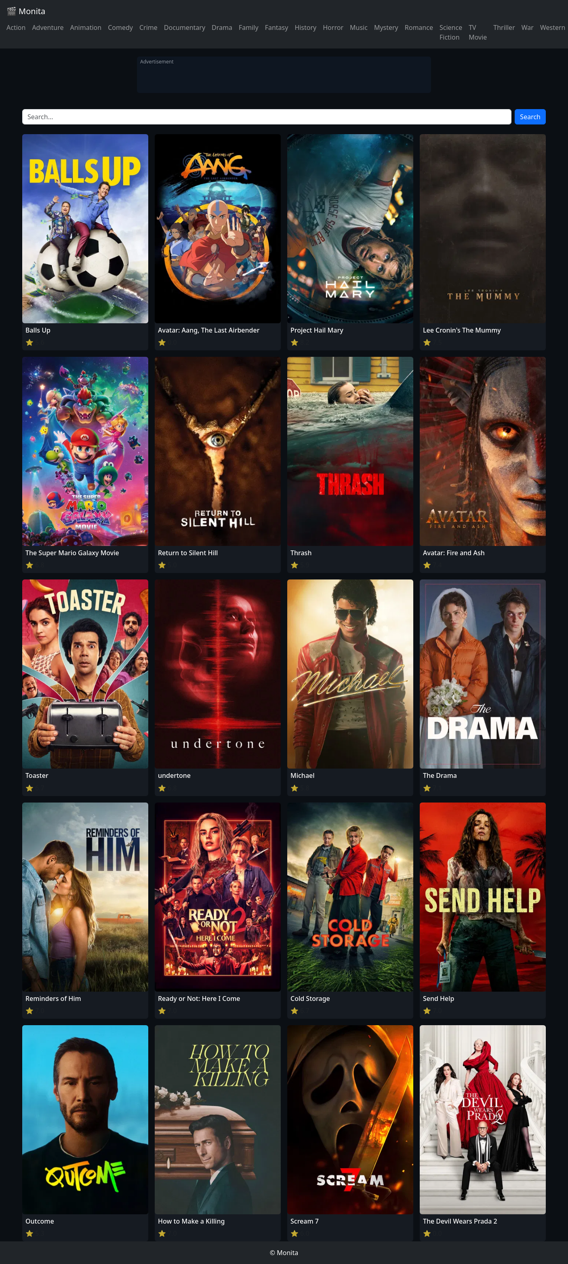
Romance (419, 27)
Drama (222, 27)
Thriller (504, 27)
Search (530, 116)
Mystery (386, 27)
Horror (333, 27)
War (528, 27)
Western (553, 27)
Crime (148, 27)
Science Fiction (451, 32)
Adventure (47, 27)
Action (15, 27)
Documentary (184, 27)
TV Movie (478, 32)
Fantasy (276, 27)
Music (359, 27)
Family (249, 27)
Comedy (120, 27)
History (305, 27)
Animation (85, 27)
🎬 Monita (25, 11)
